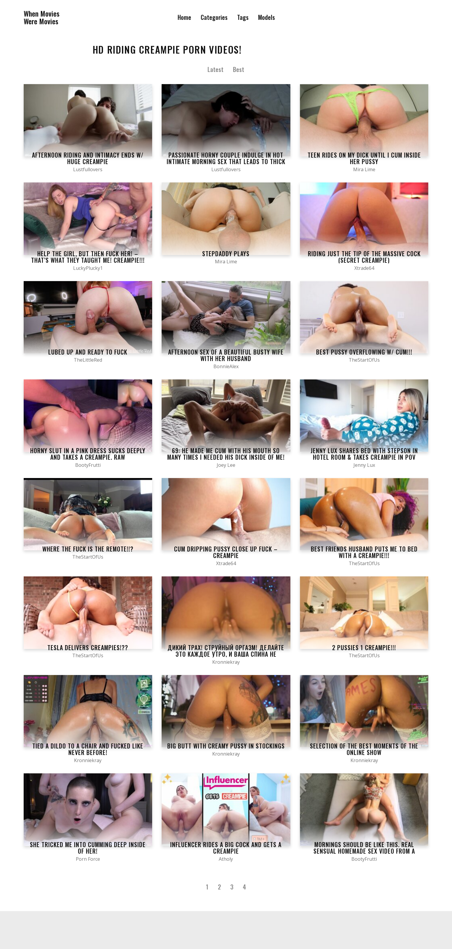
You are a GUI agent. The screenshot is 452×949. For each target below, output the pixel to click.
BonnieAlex (226, 366)
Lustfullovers (87, 169)
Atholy (226, 859)
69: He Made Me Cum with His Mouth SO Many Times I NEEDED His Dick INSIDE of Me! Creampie (226, 457)
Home (184, 17)
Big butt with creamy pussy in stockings (226, 745)
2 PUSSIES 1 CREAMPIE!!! (364, 647)
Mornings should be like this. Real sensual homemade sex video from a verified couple (364, 851)
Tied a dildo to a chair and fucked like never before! (87, 749)
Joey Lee (226, 465)
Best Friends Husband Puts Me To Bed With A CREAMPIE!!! (364, 552)
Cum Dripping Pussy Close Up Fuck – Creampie (226, 552)
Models (266, 17)
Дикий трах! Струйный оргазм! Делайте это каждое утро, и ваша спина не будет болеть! (226, 654)
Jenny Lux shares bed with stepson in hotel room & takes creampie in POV (364, 453)
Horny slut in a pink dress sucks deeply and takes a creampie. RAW (87, 453)
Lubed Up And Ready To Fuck (87, 351)
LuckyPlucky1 (88, 268)
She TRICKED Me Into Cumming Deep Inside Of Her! (88, 847)
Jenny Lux (364, 465)
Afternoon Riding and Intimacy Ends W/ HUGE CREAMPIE (88, 158)
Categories (214, 17)
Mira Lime (364, 169)
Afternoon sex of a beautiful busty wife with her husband (226, 355)
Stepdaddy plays (226, 253)
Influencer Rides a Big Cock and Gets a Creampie (226, 847)
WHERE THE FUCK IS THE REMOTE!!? (87, 548)
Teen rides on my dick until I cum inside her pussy (364, 158)
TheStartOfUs (364, 360)
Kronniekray (226, 662)
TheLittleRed (88, 360)
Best (238, 69)
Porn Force (88, 859)
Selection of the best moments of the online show (364, 749)
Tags (243, 17)
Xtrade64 (364, 268)
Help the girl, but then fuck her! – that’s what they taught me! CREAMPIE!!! (88, 256)
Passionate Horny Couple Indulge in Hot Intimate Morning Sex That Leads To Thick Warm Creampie (226, 161)
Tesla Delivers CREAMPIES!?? (87, 647)
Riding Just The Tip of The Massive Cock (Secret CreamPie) (364, 256)
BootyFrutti (88, 465)
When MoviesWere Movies (41, 17)
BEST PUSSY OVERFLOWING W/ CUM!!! (364, 351)
